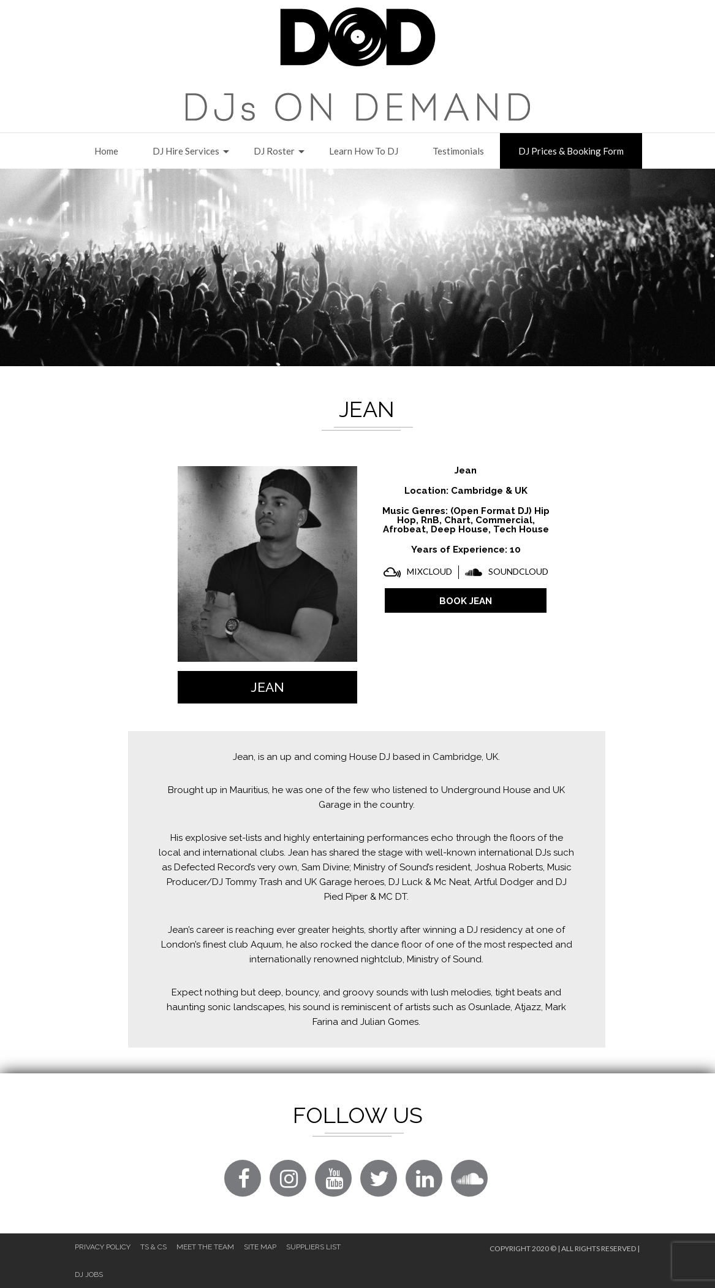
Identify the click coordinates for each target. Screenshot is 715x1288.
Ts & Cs (153, 1247)
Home (106, 150)
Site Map (260, 1247)
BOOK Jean (465, 601)
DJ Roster (274, 150)
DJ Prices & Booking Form (571, 150)
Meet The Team (205, 1247)
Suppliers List (313, 1247)
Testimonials (458, 150)
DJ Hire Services (186, 150)
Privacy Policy (103, 1247)
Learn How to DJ (363, 150)
